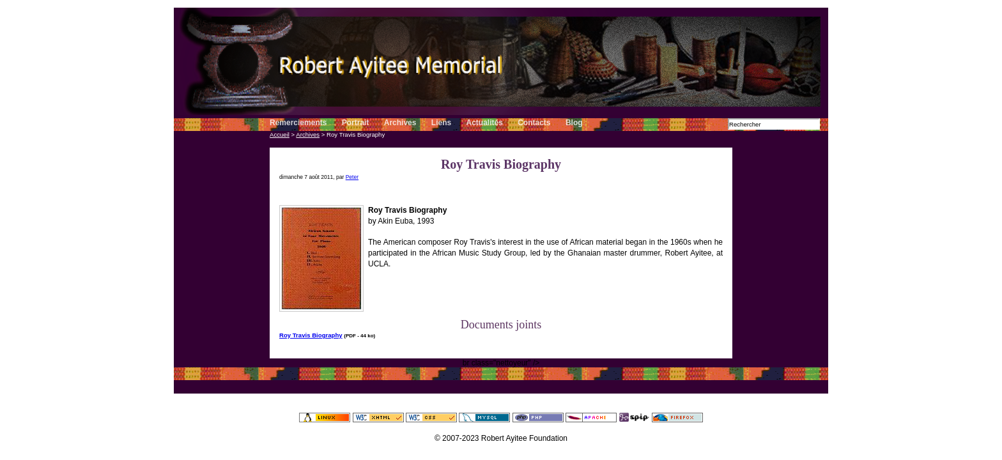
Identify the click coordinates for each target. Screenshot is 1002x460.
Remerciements (298, 122)
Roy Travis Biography (311, 335)
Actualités (484, 122)
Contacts (534, 122)
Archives (400, 122)
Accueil (279, 134)
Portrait (355, 122)
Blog (574, 122)
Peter (352, 177)
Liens (442, 122)
